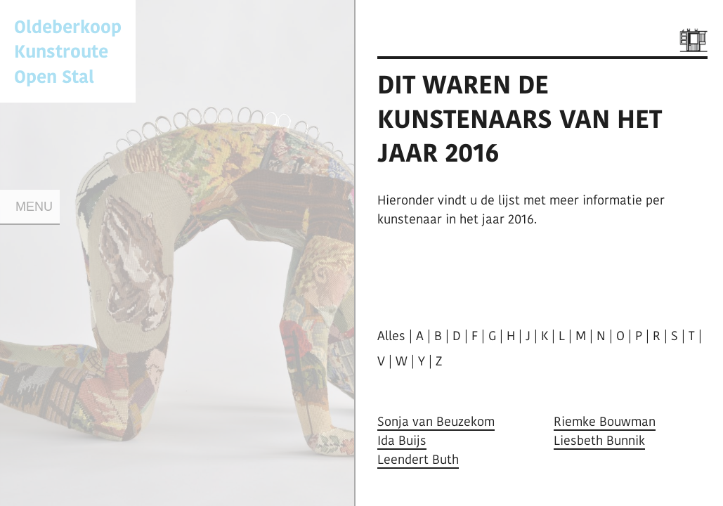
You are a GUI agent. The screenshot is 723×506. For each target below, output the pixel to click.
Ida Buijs (401, 440)
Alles (391, 335)
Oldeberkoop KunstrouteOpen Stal (68, 51)
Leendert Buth (418, 459)
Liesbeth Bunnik (599, 440)
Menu (34, 207)
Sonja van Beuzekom (436, 421)
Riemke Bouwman (605, 421)
